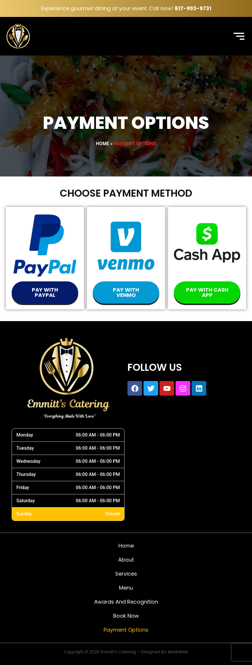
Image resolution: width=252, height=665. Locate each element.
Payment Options (126, 629)
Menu (126, 587)
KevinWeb (178, 652)
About (126, 559)
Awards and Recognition (126, 601)
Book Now (126, 615)
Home (102, 143)
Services (126, 573)
